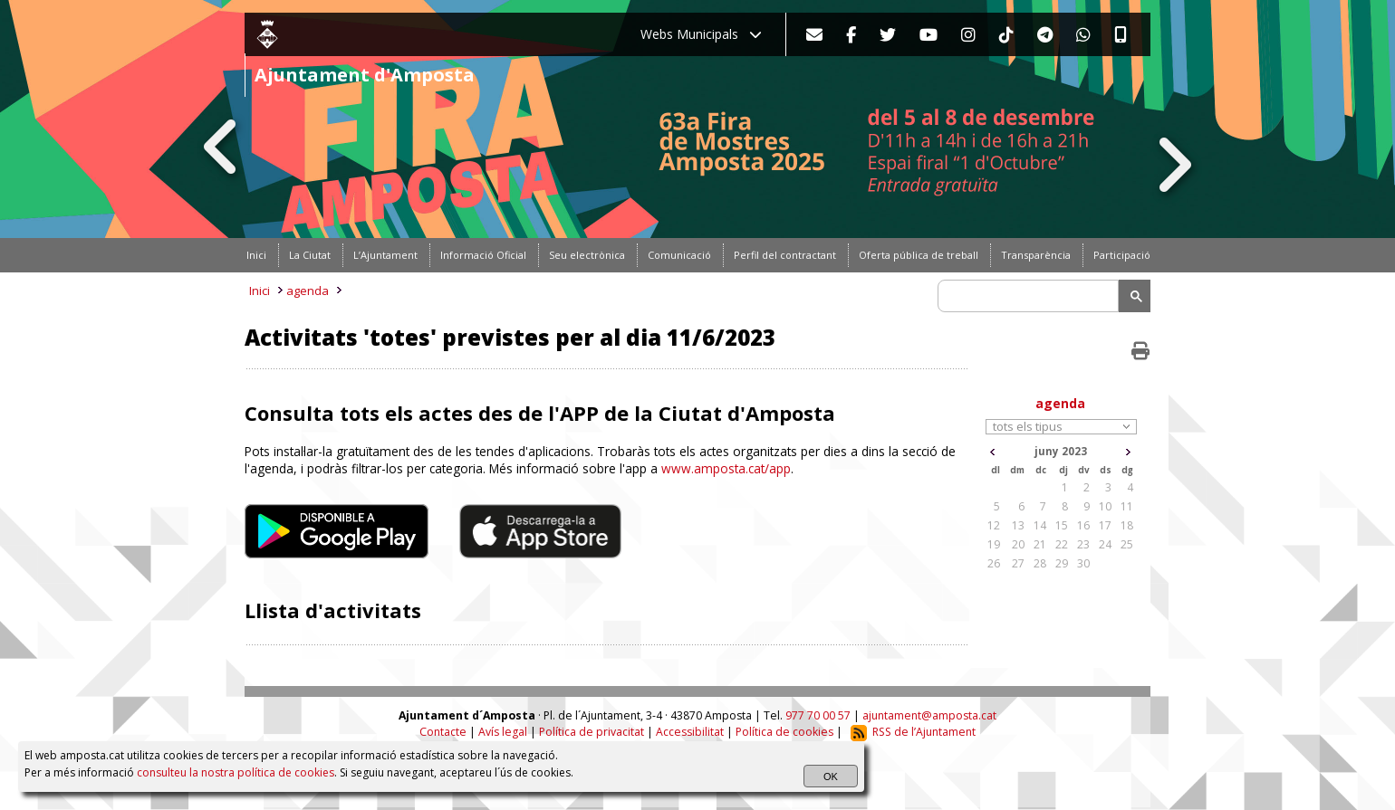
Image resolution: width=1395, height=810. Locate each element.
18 (1127, 525)
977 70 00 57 (818, 715)
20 (1018, 544)
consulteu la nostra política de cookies (235, 772)
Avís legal (502, 731)
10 (1105, 506)
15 (1061, 525)
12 (993, 525)
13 (1018, 525)
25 (1127, 544)
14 (1040, 525)
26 (993, 563)
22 (1061, 544)
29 (1061, 563)
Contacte (443, 731)
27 (1018, 563)
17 (1105, 525)
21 (1040, 544)
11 (1127, 506)
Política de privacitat (591, 731)
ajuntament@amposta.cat (929, 715)
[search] (1030, 296)
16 (1083, 525)
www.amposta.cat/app (726, 468)
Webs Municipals (701, 34)
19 (993, 544)
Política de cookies (784, 731)
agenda (307, 290)
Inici (259, 290)
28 (1040, 563)
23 (1083, 544)
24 (1105, 544)
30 (1083, 563)
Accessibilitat (690, 731)
